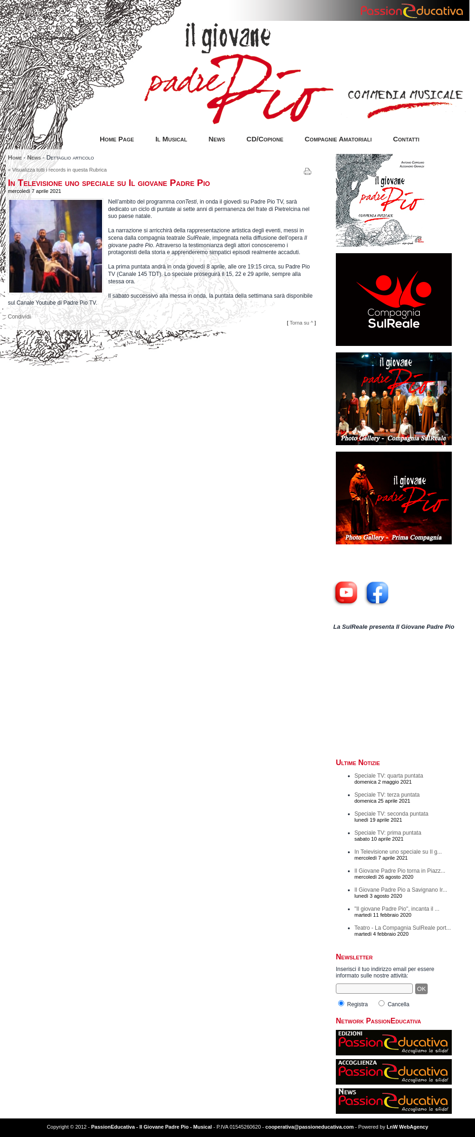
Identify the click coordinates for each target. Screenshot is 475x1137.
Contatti (406, 139)
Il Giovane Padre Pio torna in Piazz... (399, 871)
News (216, 139)
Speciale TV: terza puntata (387, 795)
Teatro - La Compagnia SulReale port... (402, 928)
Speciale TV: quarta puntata (388, 776)
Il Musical (171, 139)
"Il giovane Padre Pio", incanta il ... (396, 909)
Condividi (19, 316)
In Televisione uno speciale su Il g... (398, 852)
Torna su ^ (301, 323)
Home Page (117, 139)
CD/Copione (264, 139)
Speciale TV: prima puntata (387, 833)
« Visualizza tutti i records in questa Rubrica (57, 169)
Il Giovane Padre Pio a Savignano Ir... (400, 890)
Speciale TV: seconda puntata (391, 814)
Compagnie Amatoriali (338, 139)
